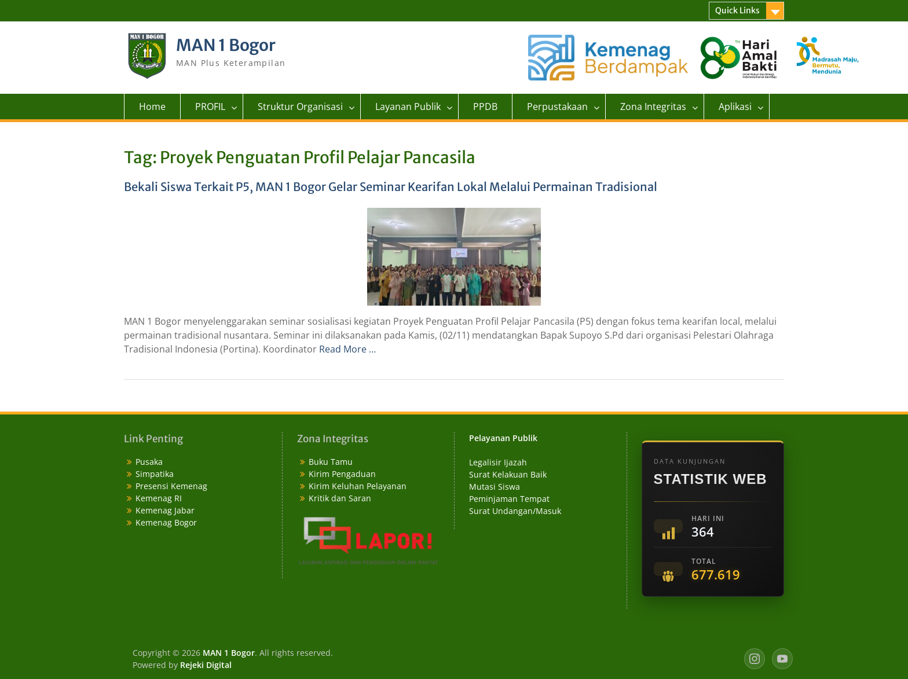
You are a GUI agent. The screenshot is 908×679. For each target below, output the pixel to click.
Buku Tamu (331, 461)
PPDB (485, 106)
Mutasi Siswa (494, 486)
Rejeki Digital (206, 664)
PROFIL (210, 106)
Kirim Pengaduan (342, 473)
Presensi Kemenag (171, 485)
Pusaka (149, 461)
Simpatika (155, 473)
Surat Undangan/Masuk (515, 510)
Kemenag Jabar (165, 510)
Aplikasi (735, 106)
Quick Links (737, 10)
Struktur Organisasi (300, 106)
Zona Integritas (653, 106)
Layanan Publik (408, 106)
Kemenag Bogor (166, 522)
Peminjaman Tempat (509, 498)
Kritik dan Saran (340, 498)
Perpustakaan (557, 106)
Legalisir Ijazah (498, 462)
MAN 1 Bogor (226, 45)
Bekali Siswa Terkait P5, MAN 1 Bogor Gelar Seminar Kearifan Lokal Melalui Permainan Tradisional (390, 186)
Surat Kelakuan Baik (508, 474)
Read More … (347, 349)
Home (152, 106)
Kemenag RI (159, 498)
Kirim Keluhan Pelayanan (358, 485)
